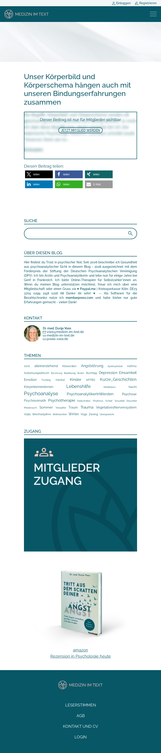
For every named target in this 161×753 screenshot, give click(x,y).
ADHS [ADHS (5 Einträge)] (27, 366)
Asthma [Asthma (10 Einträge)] (132, 366)
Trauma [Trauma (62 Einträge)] (86, 407)
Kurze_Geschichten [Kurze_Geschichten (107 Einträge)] (118, 379)
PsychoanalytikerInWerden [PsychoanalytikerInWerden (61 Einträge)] (90, 394)
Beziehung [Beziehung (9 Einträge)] (70, 373)
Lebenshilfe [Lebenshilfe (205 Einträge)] (78, 386)
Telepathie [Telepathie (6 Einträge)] (60, 407)
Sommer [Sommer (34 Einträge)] (46, 407)
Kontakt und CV (80, 726)
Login (81, 737)
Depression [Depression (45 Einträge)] (108, 373)
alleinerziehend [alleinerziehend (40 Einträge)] (46, 366)
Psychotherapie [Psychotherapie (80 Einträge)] (61, 400)
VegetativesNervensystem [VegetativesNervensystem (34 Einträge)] (116, 407)
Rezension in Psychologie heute (80, 656)
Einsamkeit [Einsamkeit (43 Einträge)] (128, 373)
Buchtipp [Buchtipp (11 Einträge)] (91, 373)
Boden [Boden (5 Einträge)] (80, 373)
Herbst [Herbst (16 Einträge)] (60, 379)
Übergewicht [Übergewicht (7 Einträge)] (107, 414)
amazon (80, 650)
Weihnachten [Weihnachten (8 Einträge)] (60, 414)
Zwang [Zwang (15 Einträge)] (93, 414)
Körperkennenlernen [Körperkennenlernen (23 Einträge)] (38, 387)
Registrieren (146, 3)
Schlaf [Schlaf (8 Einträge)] (108, 400)
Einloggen (121, 3)
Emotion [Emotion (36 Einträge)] (30, 380)
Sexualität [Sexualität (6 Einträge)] (119, 400)
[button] (39, 174)
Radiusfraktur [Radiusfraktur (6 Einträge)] (84, 400)
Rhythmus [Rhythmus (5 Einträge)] (98, 401)
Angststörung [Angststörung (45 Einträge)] (92, 366)
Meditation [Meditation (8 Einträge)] (110, 387)
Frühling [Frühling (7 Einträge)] (46, 380)
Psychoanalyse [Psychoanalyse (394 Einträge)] (41, 393)
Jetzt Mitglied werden (80, 130)
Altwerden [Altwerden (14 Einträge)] (69, 366)
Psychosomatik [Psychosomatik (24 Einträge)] (35, 400)
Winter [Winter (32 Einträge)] (74, 414)
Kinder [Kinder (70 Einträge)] (75, 379)
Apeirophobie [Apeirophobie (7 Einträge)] (115, 366)
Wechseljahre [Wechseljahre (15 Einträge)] (41, 414)
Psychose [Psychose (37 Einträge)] (129, 394)
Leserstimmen (80, 705)
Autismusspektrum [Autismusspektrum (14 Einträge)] (36, 373)
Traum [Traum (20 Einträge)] (73, 407)
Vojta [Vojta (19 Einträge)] (27, 414)
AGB (81, 715)
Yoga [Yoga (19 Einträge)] (83, 414)
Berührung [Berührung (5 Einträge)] (56, 373)
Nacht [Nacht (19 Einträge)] (133, 387)
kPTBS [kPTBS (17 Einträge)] (90, 379)
